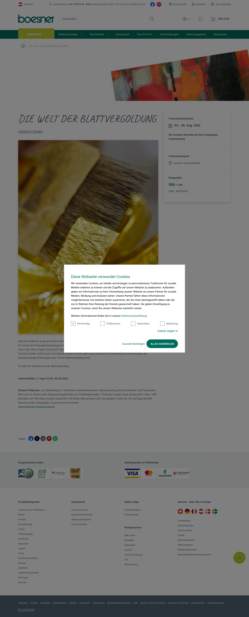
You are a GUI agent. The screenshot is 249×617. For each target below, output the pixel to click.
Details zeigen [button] (168, 330)
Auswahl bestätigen (133, 343)
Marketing (169, 323)
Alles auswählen (162, 343)
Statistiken (140, 323)
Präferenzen (110, 323)
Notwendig (80, 323)
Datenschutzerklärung (134, 315)
